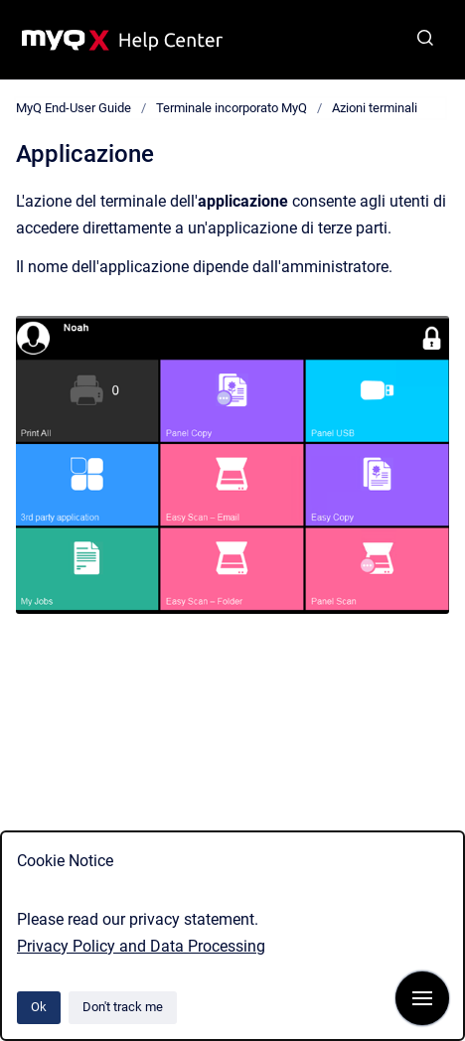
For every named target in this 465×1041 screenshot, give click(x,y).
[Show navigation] (422, 998)
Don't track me (122, 1006)
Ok (39, 1006)
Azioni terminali (374, 107)
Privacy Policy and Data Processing (141, 946)
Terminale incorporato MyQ (231, 107)
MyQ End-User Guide (73, 107)
